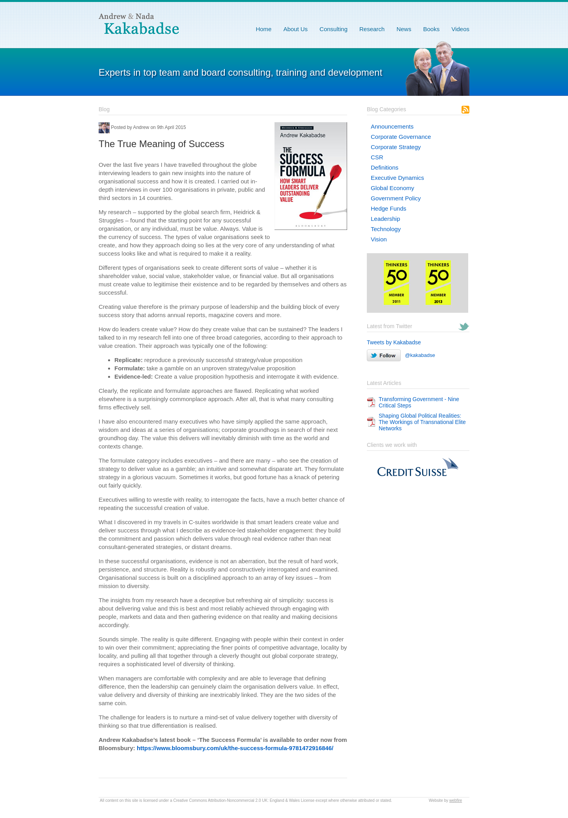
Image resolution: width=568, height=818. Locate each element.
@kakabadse (401, 355)
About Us (295, 29)
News (403, 29)
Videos (460, 29)
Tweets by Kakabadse (394, 342)
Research (372, 29)
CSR (377, 157)
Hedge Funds (388, 208)
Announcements (392, 126)
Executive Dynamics (397, 177)
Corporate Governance (401, 136)
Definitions (384, 167)
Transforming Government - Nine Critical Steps (419, 402)
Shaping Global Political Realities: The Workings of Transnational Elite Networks (422, 422)
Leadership (385, 218)
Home (263, 29)
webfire (455, 800)
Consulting (334, 29)
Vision (379, 239)
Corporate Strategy (396, 147)
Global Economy (392, 188)
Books (431, 29)
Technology (386, 229)
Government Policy (396, 198)
